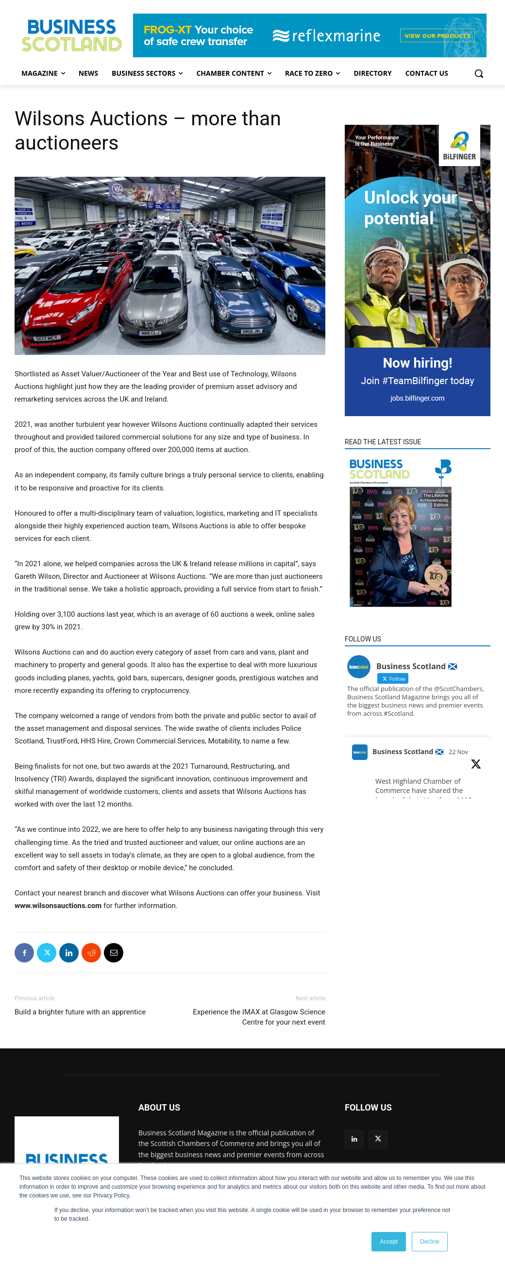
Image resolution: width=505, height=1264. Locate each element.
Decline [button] (429, 1241)
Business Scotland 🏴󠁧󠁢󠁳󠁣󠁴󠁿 (407, 751)
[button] (478, 73)
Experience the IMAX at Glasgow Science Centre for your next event (259, 1017)
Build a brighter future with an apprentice (80, 1012)
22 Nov (458, 752)
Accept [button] (389, 1241)
